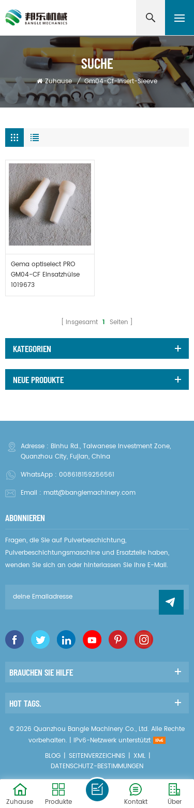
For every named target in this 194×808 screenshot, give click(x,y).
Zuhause (54, 81)
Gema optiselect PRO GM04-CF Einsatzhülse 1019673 (45, 275)
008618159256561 (86, 475)
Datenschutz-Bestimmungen (97, 766)
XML (139, 756)
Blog (53, 756)
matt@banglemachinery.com (89, 493)
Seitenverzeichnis (97, 756)
